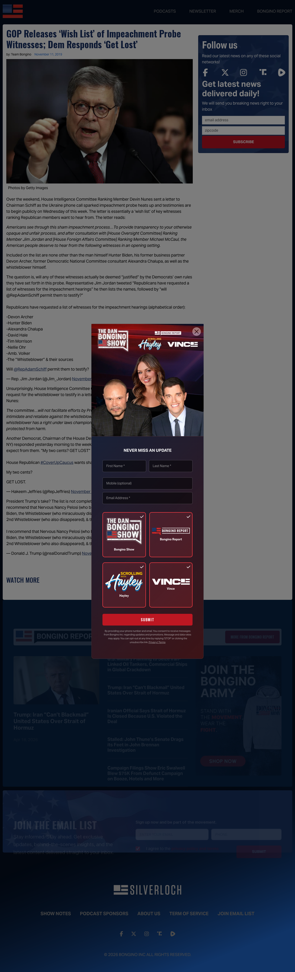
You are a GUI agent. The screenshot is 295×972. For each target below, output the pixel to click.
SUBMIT (147, 619)
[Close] (196, 331)
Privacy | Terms (157, 642)
